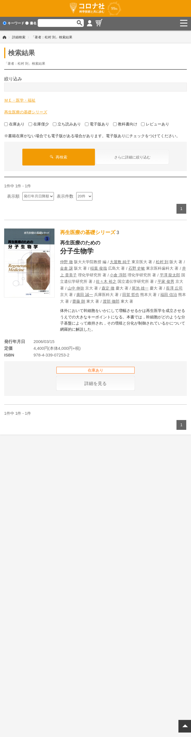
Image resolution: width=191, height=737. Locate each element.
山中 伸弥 (76, 287)
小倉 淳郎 (118, 274)
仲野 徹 (66, 260)
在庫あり (14, 123)
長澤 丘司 (174, 287)
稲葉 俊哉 (98, 267)
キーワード (13, 23)
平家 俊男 (165, 280)
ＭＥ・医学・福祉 (19, 99)
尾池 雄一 (140, 287)
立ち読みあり (67, 123)
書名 (31, 23)
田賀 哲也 (130, 293)
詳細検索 (18, 36)
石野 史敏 (136, 267)
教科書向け (125, 123)
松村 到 (162, 260)
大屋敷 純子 (120, 260)
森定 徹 (108, 287)
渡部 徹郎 (111, 300)
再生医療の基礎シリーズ (25, 111)
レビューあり (155, 123)
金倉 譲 (66, 267)
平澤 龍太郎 (170, 274)
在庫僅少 (38, 123)
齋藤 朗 (78, 300)
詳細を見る (95, 382)
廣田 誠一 (84, 293)
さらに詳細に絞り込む (132, 156)
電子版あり (97, 123)
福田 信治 (168, 293)
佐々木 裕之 (106, 280)
